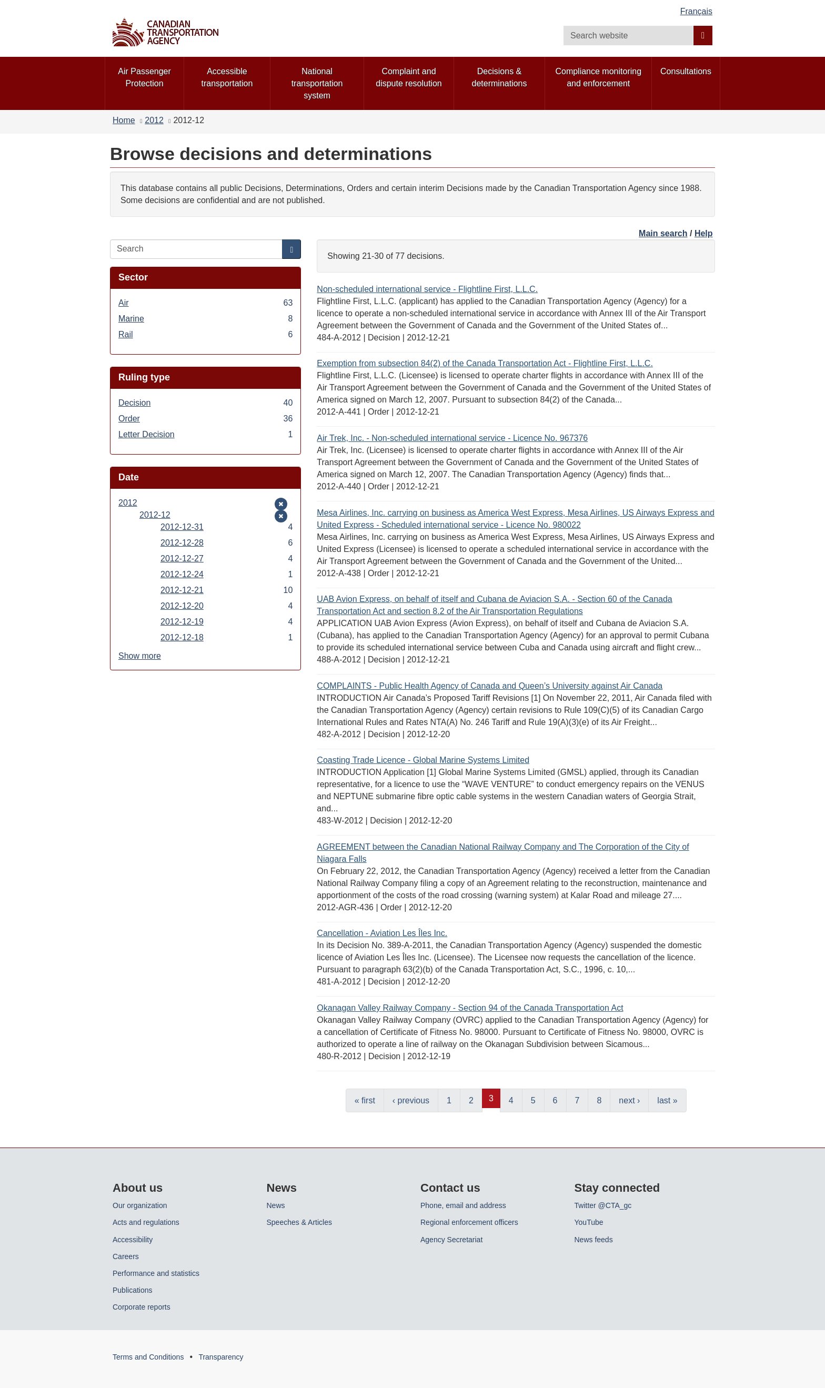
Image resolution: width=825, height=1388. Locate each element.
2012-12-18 (226, 637)
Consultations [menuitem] (685, 71)
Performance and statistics (156, 1273)
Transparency (220, 1357)
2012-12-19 (226, 622)
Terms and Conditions (148, 1357)
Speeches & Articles (300, 1222)
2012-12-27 (226, 558)
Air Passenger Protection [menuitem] (144, 77)
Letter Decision (205, 434)
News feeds (594, 1239)
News (276, 1205)
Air (205, 303)
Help (704, 233)
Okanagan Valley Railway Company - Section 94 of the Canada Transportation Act (470, 1007)
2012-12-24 (226, 574)
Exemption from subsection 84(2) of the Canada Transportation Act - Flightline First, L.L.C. (485, 363)
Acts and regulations (146, 1222)
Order (205, 419)
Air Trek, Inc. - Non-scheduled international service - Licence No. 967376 (452, 438)
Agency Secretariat (451, 1239)
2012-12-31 (226, 527)
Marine (205, 319)
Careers (126, 1256)
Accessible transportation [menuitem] (227, 77)
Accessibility (133, 1239)
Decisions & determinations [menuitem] (499, 77)
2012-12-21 (226, 590)
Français (696, 11)
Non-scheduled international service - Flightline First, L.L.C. (427, 289)
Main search (663, 233)
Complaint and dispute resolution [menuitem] (408, 77)
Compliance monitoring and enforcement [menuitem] (598, 77)
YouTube (589, 1222)
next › (629, 1100)
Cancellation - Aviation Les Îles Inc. (382, 933)
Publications (133, 1290)
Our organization (140, 1205)
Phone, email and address (463, 1205)
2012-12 (155, 515)
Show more (139, 655)
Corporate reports (141, 1307)
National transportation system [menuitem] (317, 83)
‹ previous (411, 1100)
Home (124, 120)
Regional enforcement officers (469, 1222)
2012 (154, 120)
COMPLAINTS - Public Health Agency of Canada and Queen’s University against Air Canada (489, 685)
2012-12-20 (226, 606)
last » (667, 1100)
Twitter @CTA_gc (603, 1205)
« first (365, 1100)
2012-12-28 (226, 543)
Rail (205, 334)
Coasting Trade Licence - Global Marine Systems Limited (423, 760)
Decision (205, 403)
